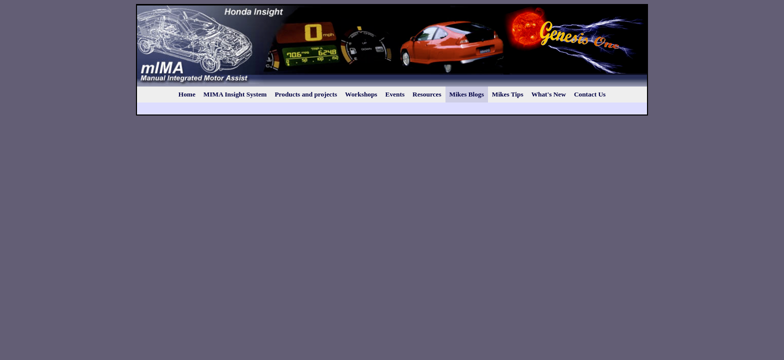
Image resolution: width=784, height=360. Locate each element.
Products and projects (305, 94)
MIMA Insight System (235, 94)
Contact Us (590, 94)
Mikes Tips (508, 94)
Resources (427, 94)
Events (395, 94)
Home (187, 94)
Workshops (361, 94)
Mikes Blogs (467, 94)
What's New (549, 94)
